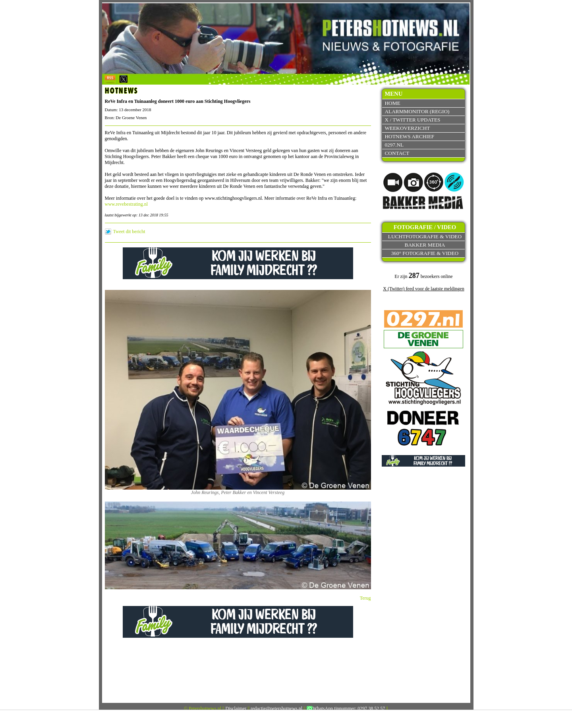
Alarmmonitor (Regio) (417, 111)
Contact (397, 153)
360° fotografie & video (425, 253)
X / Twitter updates (412, 120)
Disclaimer (236, 708)
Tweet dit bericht (129, 231)
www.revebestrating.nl (126, 204)
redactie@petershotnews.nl (276, 708)
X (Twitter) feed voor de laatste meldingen (423, 288)
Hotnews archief (409, 136)
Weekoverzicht (407, 128)
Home (392, 103)
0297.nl (394, 145)
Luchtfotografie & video (425, 236)
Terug (365, 598)
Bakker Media (425, 245)
